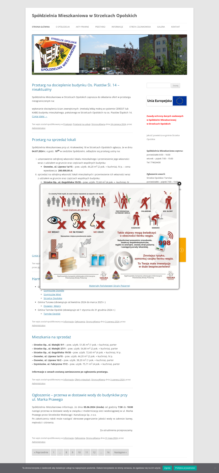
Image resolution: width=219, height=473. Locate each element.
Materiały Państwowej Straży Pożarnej (109, 285)
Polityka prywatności (185, 468)
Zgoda (167, 468)
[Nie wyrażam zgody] (215, 468)
